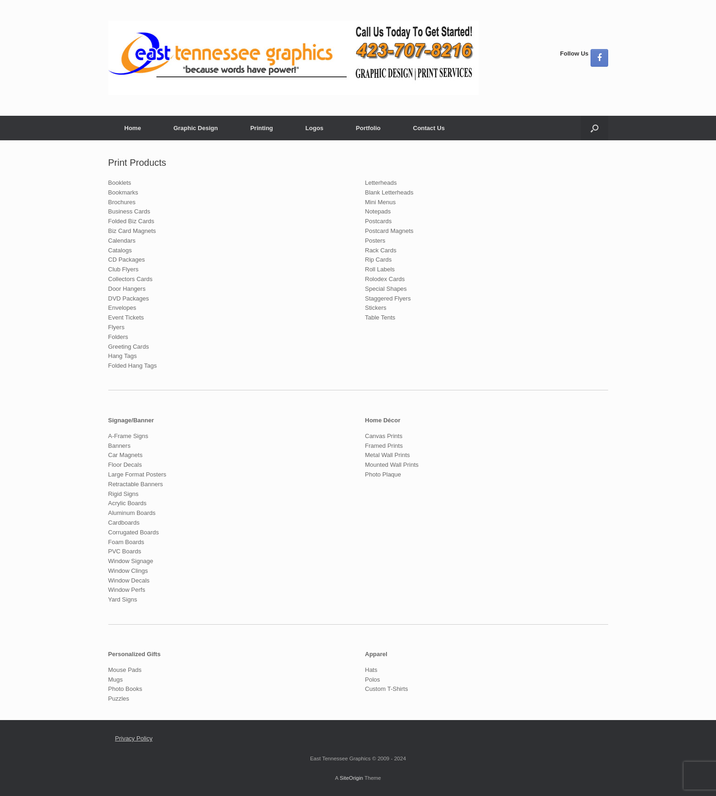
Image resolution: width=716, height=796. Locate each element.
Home (133, 128)
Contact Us (429, 128)
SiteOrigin (351, 778)
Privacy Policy (134, 738)
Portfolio (368, 128)
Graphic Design (196, 128)
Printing (261, 128)
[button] (594, 128)
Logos (314, 128)
